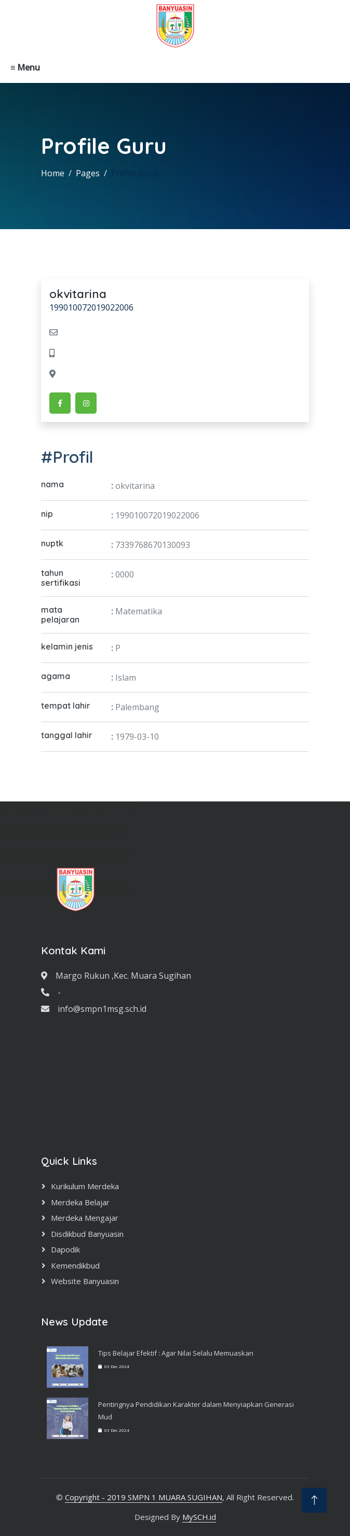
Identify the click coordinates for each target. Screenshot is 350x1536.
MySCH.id (199, 1517)
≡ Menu (25, 67)
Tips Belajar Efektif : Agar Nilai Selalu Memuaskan (175, 1353)
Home (52, 173)
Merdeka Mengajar (84, 1218)
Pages (88, 173)
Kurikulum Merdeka (85, 1186)
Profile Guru (134, 173)
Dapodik (65, 1249)
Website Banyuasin (85, 1281)
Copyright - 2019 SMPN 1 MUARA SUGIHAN (143, 1497)
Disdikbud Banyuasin (87, 1234)
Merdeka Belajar (80, 1202)
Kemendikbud (75, 1265)
